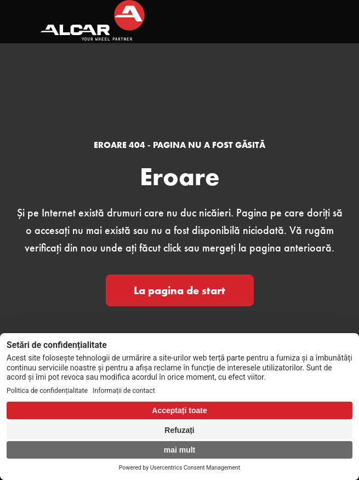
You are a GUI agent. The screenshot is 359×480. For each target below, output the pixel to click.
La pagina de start (179, 290)
